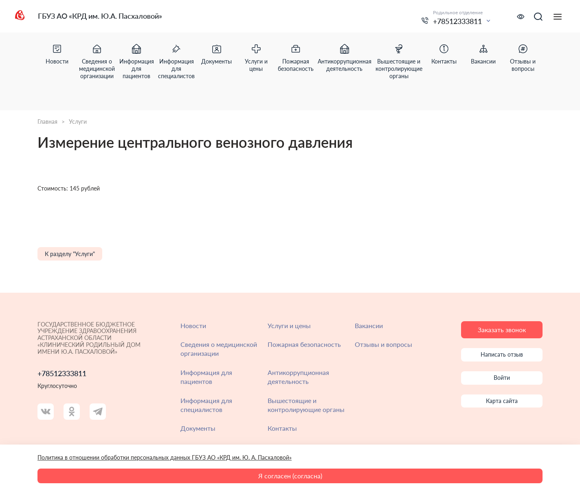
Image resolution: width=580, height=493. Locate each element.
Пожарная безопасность (304, 344)
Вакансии (369, 325)
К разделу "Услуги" (70, 253)
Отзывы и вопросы (383, 344)
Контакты (282, 428)
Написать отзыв (502, 354)
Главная (47, 121)
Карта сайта (502, 400)
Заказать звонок (502, 329)
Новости (193, 325)
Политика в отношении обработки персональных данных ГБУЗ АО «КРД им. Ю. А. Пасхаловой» (164, 457)
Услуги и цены (289, 325)
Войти (502, 377)
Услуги (78, 121)
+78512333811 (457, 21)
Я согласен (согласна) (290, 476)
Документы (197, 428)
